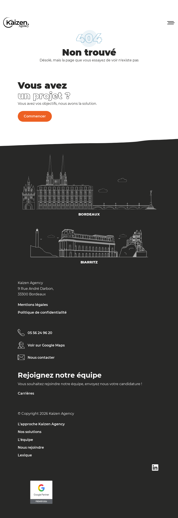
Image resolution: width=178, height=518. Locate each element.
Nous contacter (41, 357)
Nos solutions (29, 432)
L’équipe (25, 440)
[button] (170, 22)
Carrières (26, 393)
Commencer (35, 116)
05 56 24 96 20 (40, 333)
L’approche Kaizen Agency (41, 424)
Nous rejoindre (31, 447)
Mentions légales (33, 305)
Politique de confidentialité (42, 312)
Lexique (25, 455)
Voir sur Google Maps (46, 345)
